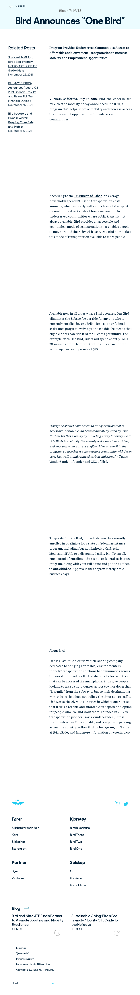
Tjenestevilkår (23, 953)
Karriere (76, 878)
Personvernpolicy (25, 958)
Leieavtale (21, 947)
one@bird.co (62, 569)
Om (72, 871)
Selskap (77, 862)
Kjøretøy (78, 819)
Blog (20, 908)
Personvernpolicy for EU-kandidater (33, 964)
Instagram (106, 727)
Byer (15, 871)
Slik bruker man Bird (25, 828)
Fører (17, 819)
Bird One (76, 849)
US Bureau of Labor (88, 196)
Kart (15, 835)
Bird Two (76, 842)
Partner (19, 862)
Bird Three (77, 835)
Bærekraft (19, 849)
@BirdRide (60, 732)
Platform (18, 878)
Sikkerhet (18, 842)
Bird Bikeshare (80, 828)
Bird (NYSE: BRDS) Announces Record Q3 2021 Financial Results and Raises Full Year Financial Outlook (23, 92)
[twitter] (126, 805)
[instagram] (117, 804)
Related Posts (21, 48)
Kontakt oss (78, 885)
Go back (20, 5)
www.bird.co (121, 732)
